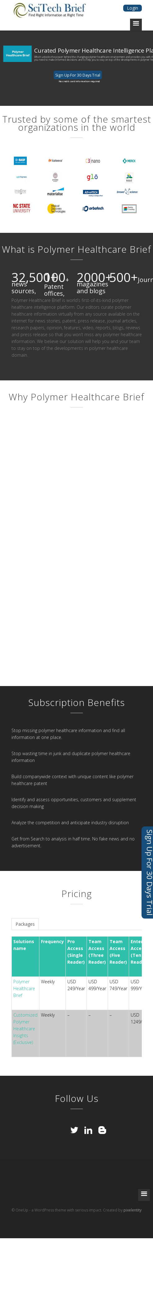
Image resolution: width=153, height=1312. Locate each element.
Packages (25, 924)
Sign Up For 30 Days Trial (77, 75)
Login (132, 8)
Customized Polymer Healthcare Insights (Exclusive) (25, 1028)
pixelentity (133, 1210)
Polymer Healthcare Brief (24, 988)
